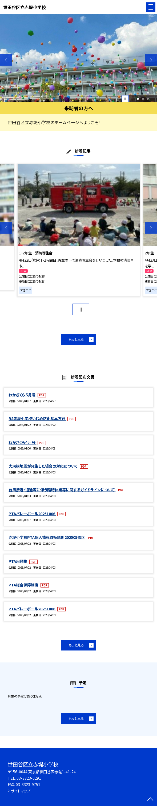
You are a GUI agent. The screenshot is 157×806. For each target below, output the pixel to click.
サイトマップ (20, 791)
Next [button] (151, 60)
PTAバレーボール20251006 (32, 513)
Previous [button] (6, 60)
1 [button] (138, 99)
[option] (78, 58)
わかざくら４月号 (22, 442)
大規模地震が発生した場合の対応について (43, 466)
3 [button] (148, 99)
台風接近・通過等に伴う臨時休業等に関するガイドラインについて (62, 489)
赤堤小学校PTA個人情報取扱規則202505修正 (47, 537)
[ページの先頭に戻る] (150, 799)
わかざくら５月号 (22, 394)
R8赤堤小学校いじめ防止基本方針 (37, 418)
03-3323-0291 (29, 778)
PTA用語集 (18, 561)
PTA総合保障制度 (24, 584)
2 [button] (143, 99)
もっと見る (76, 339)
